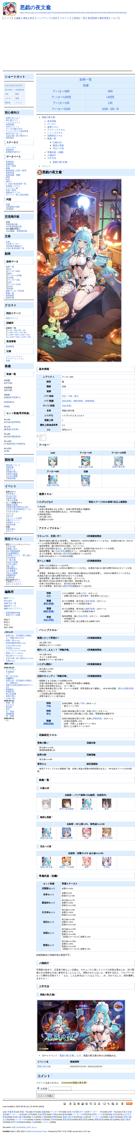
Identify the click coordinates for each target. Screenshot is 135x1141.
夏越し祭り (12, 549)
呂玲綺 (107, 867)
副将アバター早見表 (15, 291)
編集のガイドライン (13, 608)
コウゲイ (46, 809)
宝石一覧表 (11, 166)
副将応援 (10, 297)
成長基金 (10, 138)
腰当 (12, 402)
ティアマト (11, 669)
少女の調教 (12, 476)
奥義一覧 (10, 293)
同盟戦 (10, 209)
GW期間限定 (13, 553)
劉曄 (87, 867)
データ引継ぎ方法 (14, 129)
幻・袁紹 (10, 711)
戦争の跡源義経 (66, 809)
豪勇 (6, 429)
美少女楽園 (12, 500)
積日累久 (11, 529)
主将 (6, 94)
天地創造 (10, 672)
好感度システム (13, 186)
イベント (18, 103)
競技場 (7, 103)
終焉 (11, 436)
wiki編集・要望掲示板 (17, 231)
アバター (51, 124)
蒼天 (11, 429)
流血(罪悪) (67, 406)
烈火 (6, 422)
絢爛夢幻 (10, 678)
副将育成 (10, 173)
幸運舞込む (12, 568)
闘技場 (10, 467)
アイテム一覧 (12, 188)
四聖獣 (17, 422)
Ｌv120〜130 (13, 337)
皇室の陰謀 (12, 474)
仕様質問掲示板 (14, 226)
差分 (32, 18)
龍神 (11, 444)
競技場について (13, 465)
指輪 (6, 397)
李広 (8, 709)
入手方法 (51, 158)
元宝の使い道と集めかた (17, 135)
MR (9, 273)
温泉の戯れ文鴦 (86, 467)
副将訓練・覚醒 (13, 175)
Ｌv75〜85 (21, 332)
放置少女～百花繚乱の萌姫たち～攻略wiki (19, 636)
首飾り (17, 397)
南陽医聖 (11, 575)
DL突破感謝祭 (13, 551)
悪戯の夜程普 (66, 838)
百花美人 (11, 494)
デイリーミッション (15, 358)
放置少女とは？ (13, 118)
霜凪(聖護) (67, 401)
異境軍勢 (10, 346)
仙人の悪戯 (12, 573)
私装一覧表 (11, 190)
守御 (70, 396)
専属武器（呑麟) (55, 152)
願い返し (11, 566)
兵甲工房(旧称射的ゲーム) (19, 509)
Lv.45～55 (20, 330)
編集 (18, 18)
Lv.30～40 (11, 330)
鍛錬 (8, 168)
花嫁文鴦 (86, 485)
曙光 (76, 396)
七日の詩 (11, 546)
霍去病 (9, 707)
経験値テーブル (13, 192)
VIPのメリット (12, 127)
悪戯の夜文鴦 (35, 7)
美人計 (10, 516)
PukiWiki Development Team (36, 1131)
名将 (16, 429)
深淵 (6, 451)
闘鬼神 (17, 436)
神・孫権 (10, 716)
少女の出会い (13, 511)
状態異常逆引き (13, 152)
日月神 (17, 444)
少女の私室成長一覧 (17, 184)
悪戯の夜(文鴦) (60, 162)
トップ (7, 18)
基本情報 (51, 121)
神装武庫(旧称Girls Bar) (18, 507)
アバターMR (13, 271)
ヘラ (8, 674)
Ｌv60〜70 (12, 332)
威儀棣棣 (10, 714)
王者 (6, 444)
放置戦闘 (10, 124)
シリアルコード (13, 122)
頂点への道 (58, 148)
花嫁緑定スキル (55, 135)
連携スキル (52, 127)
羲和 (107, 809)
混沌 (22, 444)
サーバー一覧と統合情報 (17, 195)
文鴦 (53, 467)
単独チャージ (13, 522)
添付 (55, 18)
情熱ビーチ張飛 (66, 867)
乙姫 (87, 838)
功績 (8, 361)
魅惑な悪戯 (58, 145)
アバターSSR (14, 284)
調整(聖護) (90, 401)
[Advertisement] (67, 45)
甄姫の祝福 (12, 505)
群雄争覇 (11, 478)
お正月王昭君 (106, 838)
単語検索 (92, 18)
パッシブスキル (55, 132)
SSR (10, 286)
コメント (46, 166)
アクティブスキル (56, 129)
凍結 (25, 18)
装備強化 (10, 162)
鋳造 (8, 177)
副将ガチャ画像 (13, 615)
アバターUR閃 (14, 275)
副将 (17, 94)
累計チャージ (13, 520)
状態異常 (10, 150)
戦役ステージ (12, 318)
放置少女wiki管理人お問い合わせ (24, 1127)
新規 (76, 18)
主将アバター (13, 244)
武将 (10, 246)
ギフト (10, 531)
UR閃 (10, 277)
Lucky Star (12, 496)
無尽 (6, 436)
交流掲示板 (19, 90)
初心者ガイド (12, 120)
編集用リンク (10, 606)
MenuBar (8, 601)
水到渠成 (11, 557)
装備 (17, 98)
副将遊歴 (10, 295)
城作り (9, 181)
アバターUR (13, 280)
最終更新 (104, 18)
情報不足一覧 (10, 603)
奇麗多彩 (10, 691)
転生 (8, 179)
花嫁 (86, 85)
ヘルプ (114, 18)
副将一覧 (10, 267)
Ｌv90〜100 (12, 335)
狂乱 (64, 396)
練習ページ (9, 598)
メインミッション (14, 356)
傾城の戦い (12, 472)
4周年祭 (11, 577)
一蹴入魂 (11, 560)
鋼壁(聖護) (78, 401)
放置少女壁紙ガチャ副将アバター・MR (85, 1112)
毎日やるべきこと (14, 133)
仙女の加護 (12, 562)
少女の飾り (12, 564)
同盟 (8, 204)
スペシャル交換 (14, 518)
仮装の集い (12, 498)
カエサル (10, 705)
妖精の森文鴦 (118, 467)
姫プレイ (11, 469)
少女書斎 (11, 571)
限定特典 (11, 524)
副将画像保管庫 (13, 613)
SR (9, 288)
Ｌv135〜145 (25, 337)
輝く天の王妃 (12, 676)
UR (9, 282)
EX (9, 269)
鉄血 (11, 422)
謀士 (19, 246)
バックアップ (43, 18)
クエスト (8, 98)
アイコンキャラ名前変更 (17, 131)
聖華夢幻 (10, 689)
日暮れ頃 (57, 142)
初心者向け (9, 90)
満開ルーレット (14, 582)
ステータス (11, 147)
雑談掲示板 (12, 224)
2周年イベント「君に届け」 (20, 555)
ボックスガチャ (14, 584)
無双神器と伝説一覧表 (16, 170)
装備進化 (10, 164)
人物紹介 (51, 155)
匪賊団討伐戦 (13, 207)
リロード (64, 18)
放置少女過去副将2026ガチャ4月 (19, 686)
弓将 (14, 246)
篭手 (11, 397)
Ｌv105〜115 (24, 335)
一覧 (83, 18)
